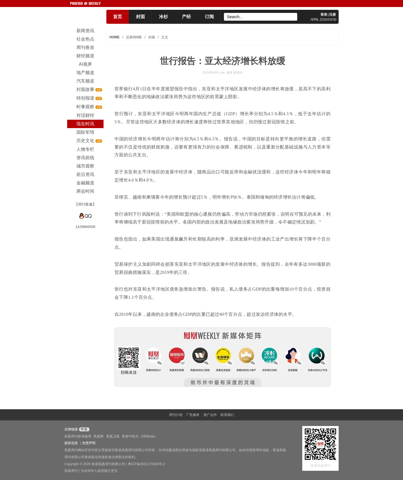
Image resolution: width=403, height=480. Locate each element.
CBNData (148, 436)
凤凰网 (98, 436)
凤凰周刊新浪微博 (77, 436)
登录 (323, 15)
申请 (83, 429)
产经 (186, 16)
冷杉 (163, 16)
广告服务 (193, 415)
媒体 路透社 (234, 72)
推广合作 (210, 415)
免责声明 (88, 443)
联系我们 (227, 415)
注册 (332, 15)
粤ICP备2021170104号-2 (146, 464)
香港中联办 (130, 436)
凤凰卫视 (113, 436)
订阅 (209, 16)
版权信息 (71, 443)
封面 (140, 16)
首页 (117, 16)
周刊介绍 (175, 415)
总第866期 (134, 37)
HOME (114, 37)
